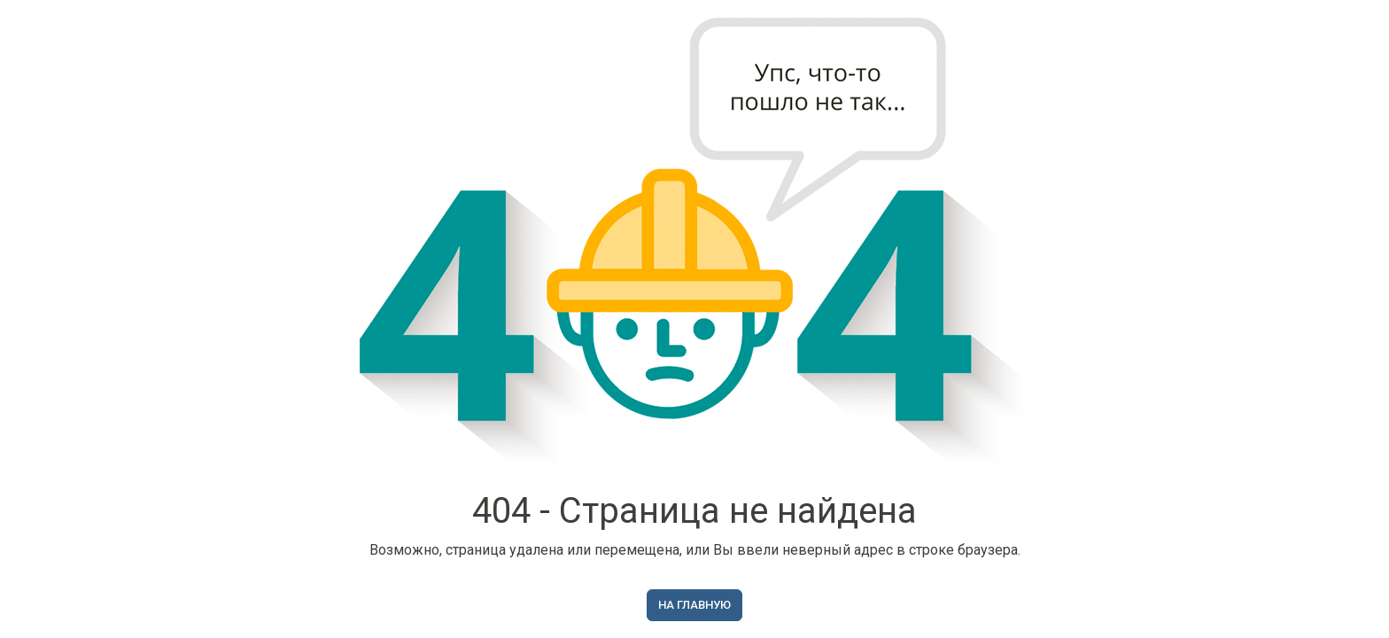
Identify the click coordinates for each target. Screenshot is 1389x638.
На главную (694, 604)
